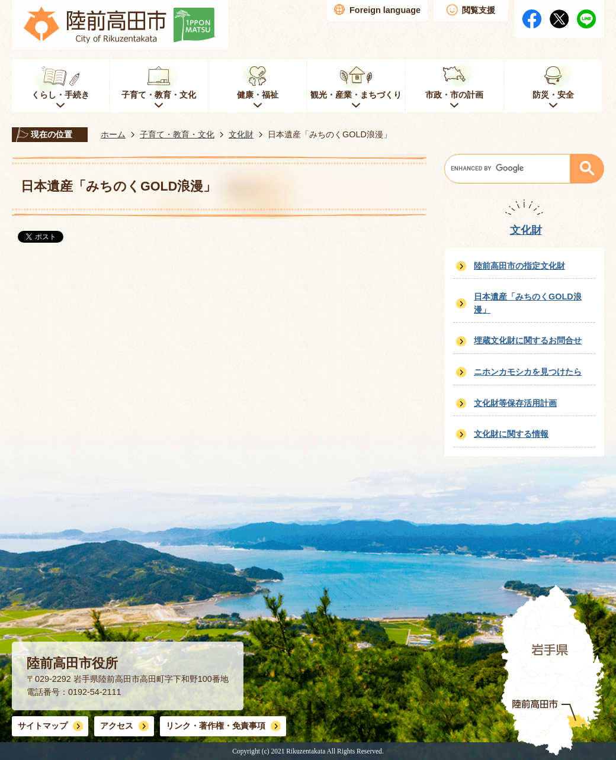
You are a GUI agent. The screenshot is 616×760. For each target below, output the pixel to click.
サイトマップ (43, 725)
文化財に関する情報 (511, 434)
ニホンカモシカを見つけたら (528, 371)
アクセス (116, 725)
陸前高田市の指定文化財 (519, 265)
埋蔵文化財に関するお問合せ (528, 340)
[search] (510, 168)
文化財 (241, 134)
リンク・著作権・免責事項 (215, 725)
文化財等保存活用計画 (515, 403)
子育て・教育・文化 (177, 134)
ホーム (113, 134)
